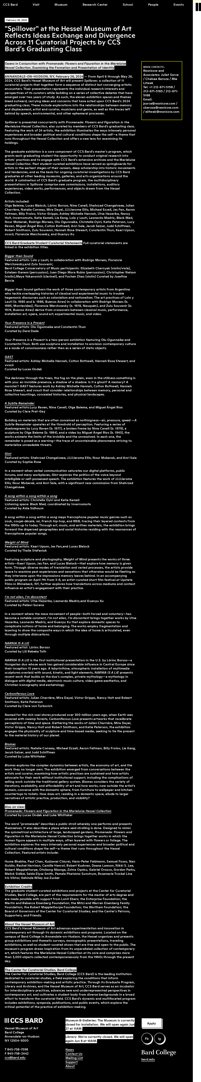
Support (71, 1061)
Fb (147, 1038)
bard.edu (148, 1059)
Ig (159, 1038)
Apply (151, 1023)
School (128, 4)
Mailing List (74, 1057)
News (69, 1049)
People (153, 4)
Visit (36, 4)
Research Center (95, 4)
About (70, 1066)
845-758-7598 (17, 1049)
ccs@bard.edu (15, 1057)
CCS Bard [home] (10, 4)
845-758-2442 (18, 1053)
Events (179, 4)
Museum (60, 4)
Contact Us (73, 1053)
